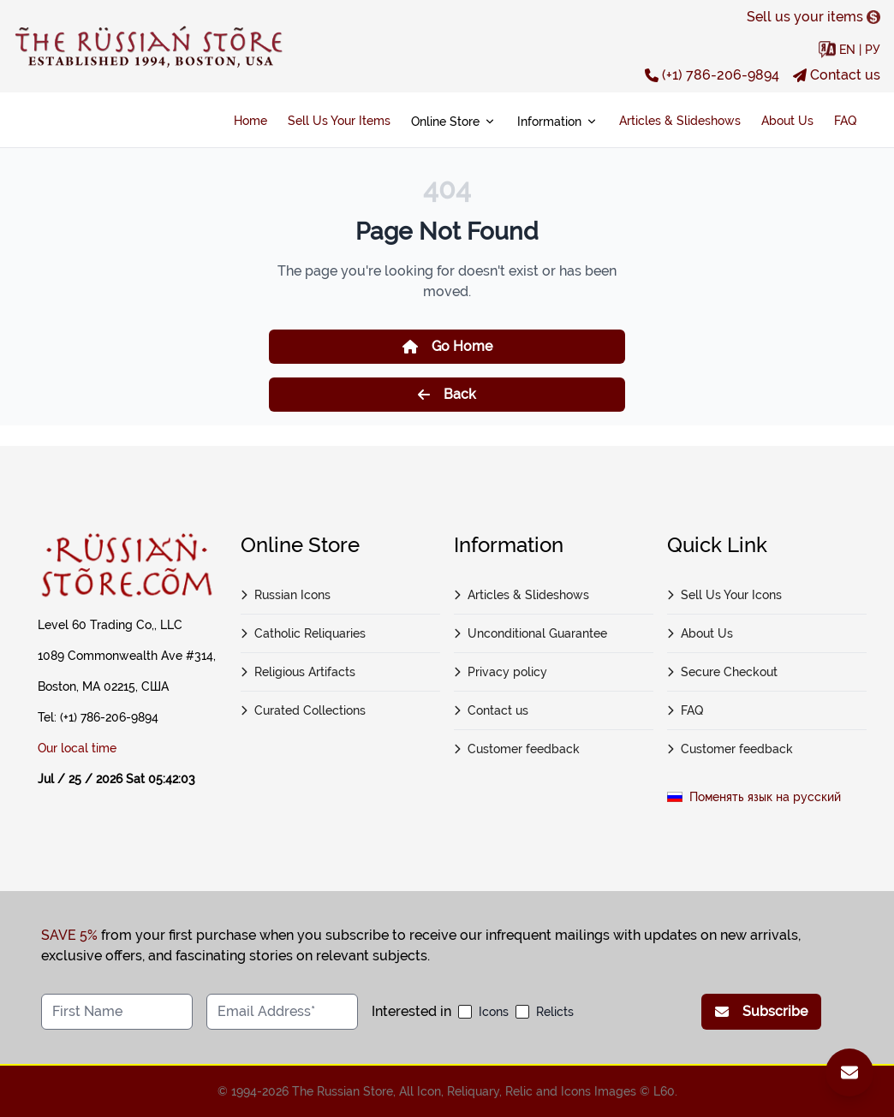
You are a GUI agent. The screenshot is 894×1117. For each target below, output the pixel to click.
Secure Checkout (722, 672)
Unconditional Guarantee (530, 633)
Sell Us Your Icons (724, 595)
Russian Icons (286, 595)
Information (558, 121)
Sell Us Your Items (339, 121)
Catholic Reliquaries (303, 633)
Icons (494, 1012)
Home (250, 121)
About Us (787, 121)
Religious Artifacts (298, 672)
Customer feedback (517, 749)
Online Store (454, 121)
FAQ (845, 121)
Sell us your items (813, 17)
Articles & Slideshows (680, 121)
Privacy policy (500, 672)
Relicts (555, 1012)
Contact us (836, 75)
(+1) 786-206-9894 (712, 75)
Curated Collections (303, 710)
